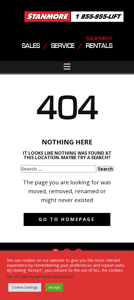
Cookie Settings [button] (25, 287)
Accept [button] (54, 287)
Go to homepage (67, 219)
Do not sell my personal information (40, 276)
